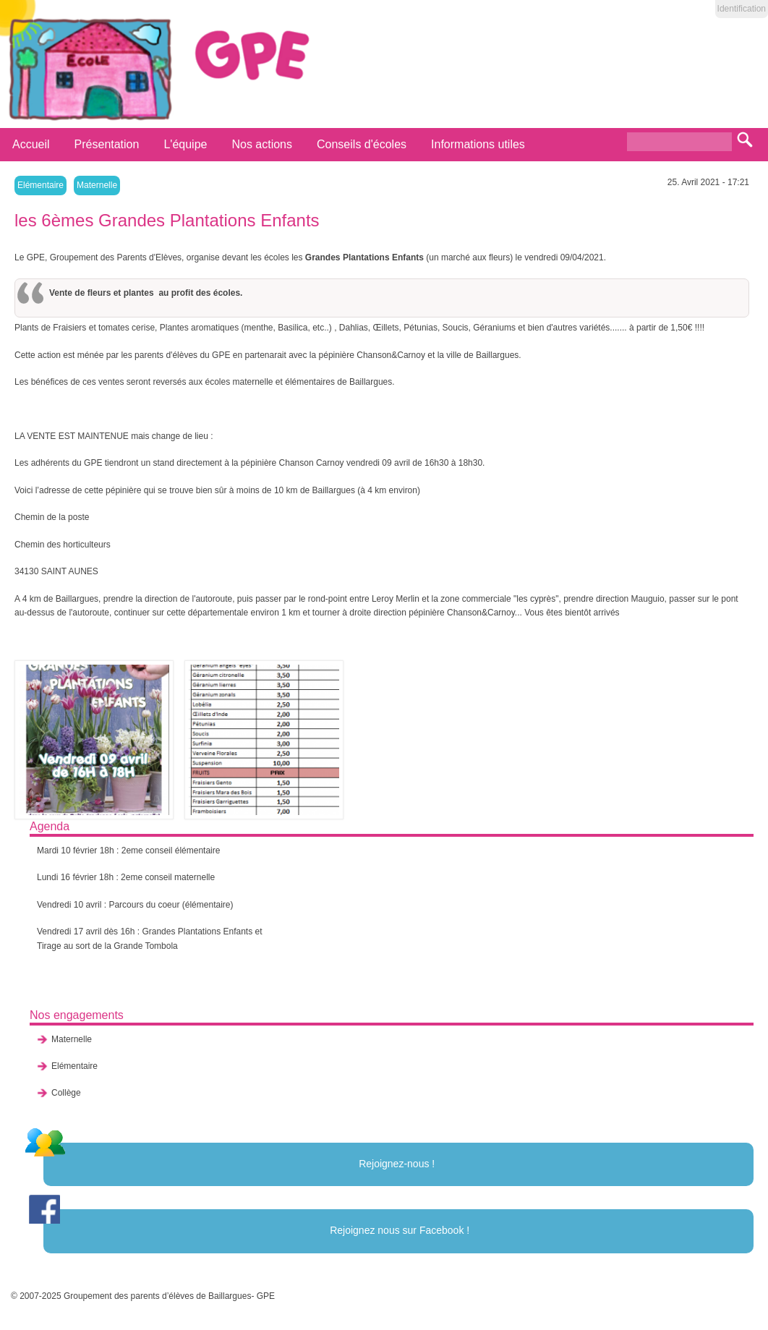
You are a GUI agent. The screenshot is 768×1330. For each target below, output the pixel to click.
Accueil (31, 144)
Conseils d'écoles (361, 144)
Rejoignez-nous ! (397, 1163)
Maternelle (97, 185)
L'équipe (185, 144)
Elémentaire (40, 185)
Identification (741, 9)
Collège (66, 1093)
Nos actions (261, 144)
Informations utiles (478, 144)
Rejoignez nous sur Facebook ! (399, 1230)
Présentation (107, 144)
